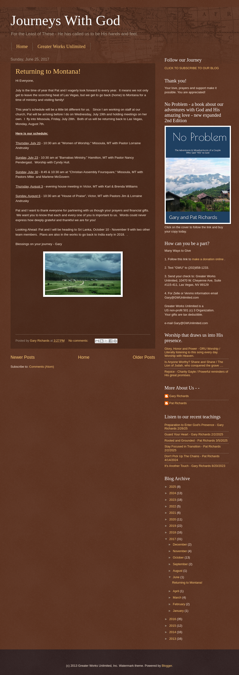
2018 (173, 532)
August (178, 570)
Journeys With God (65, 20)
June (176, 577)
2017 (173, 539)
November (180, 551)
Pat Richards (178, 403)
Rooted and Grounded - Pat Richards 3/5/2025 (196, 440)
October (179, 557)
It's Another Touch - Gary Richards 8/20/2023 (195, 466)
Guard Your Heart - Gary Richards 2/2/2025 (194, 434)
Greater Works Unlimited (61, 46)
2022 (173, 506)
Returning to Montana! (48, 71)
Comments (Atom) (41, 366)
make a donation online (207, 259)
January (179, 610)
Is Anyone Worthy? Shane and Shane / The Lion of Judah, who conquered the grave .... (194, 363)
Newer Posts (23, 357)
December (180, 544)
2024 (173, 493)
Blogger (167, 665)
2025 (173, 486)
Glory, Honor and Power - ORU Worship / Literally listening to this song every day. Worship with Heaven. (192, 352)
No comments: (78, 340)
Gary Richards (179, 396)
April (176, 591)
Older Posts (144, 357)
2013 (173, 638)
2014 (173, 632)
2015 (173, 625)
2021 (173, 512)
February (179, 604)
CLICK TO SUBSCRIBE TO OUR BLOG (192, 68)
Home (22, 46)
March (177, 597)
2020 (173, 519)
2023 (173, 499)
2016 (173, 619)
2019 (173, 525)
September (181, 564)
